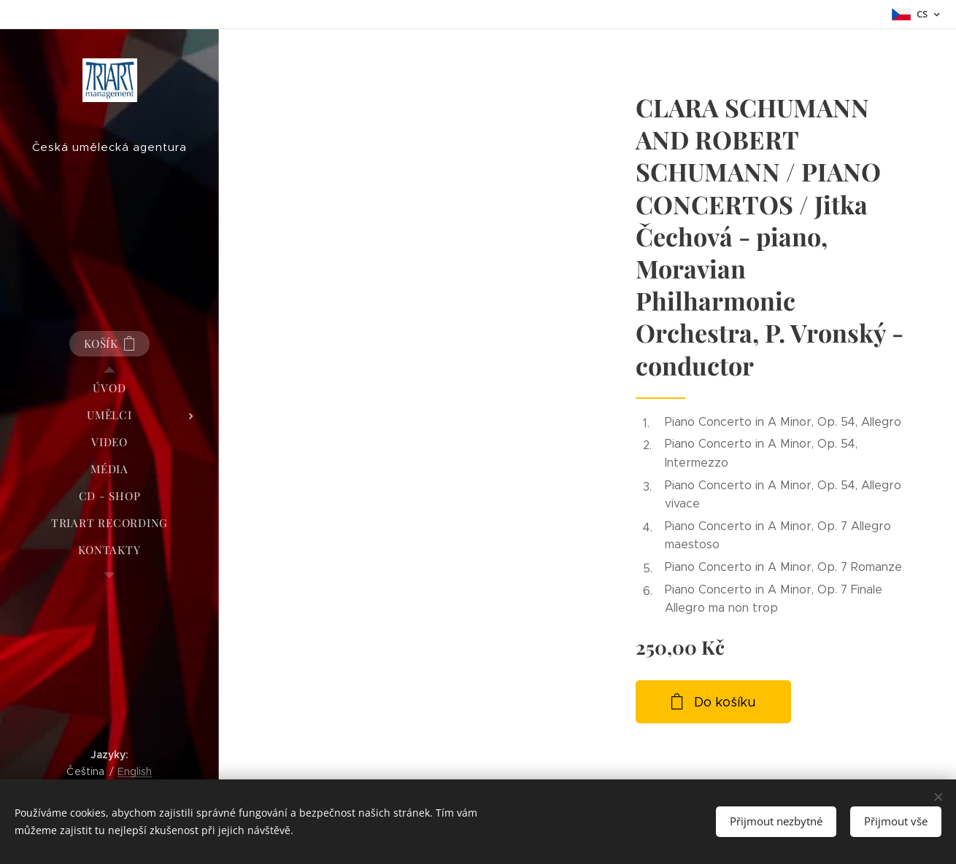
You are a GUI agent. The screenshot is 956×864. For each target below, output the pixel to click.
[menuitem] (109, 388)
